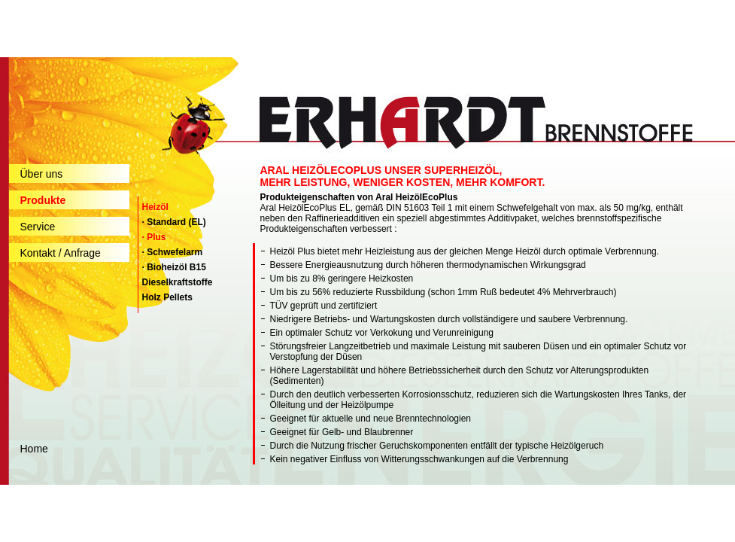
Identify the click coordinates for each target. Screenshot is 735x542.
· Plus (154, 237)
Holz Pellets (167, 297)
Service (38, 227)
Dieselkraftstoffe (177, 282)
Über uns (41, 174)
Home (34, 449)
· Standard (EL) (174, 222)
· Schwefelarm (172, 252)
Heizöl (155, 207)
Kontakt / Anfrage (60, 253)
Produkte (43, 200)
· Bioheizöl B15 (174, 267)
